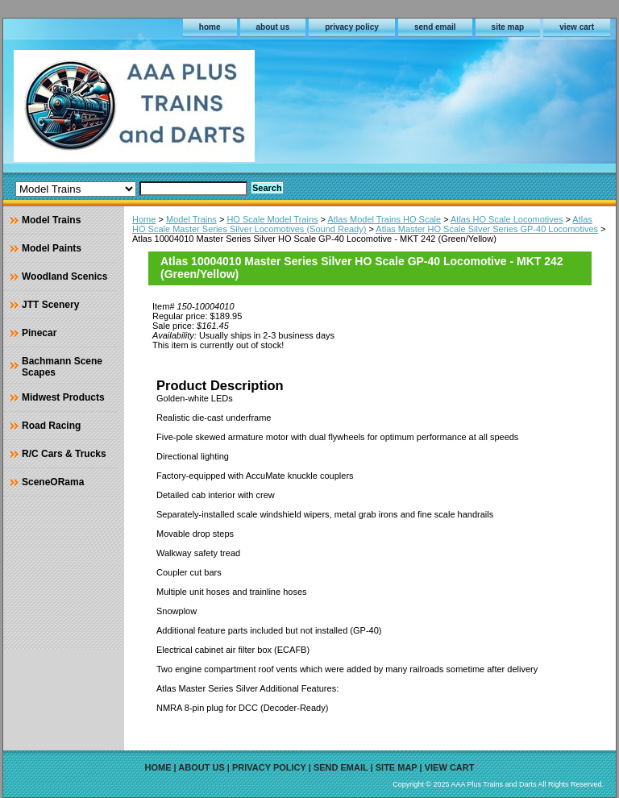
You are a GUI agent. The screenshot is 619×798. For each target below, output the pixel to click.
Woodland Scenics (64, 276)
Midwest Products (63, 397)
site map (508, 27)
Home (144, 219)
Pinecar (39, 333)
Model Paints (51, 248)
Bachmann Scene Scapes (62, 366)
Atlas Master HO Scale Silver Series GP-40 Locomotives (487, 229)
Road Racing (51, 425)
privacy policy (352, 27)
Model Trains (191, 219)
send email (435, 27)
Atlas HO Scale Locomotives (507, 219)
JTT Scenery (50, 304)
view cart (576, 27)
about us (273, 27)
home (210, 27)
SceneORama (53, 482)
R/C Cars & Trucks (64, 453)
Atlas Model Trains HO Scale (384, 219)
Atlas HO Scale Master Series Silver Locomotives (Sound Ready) (362, 224)
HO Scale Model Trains (272, 219)
